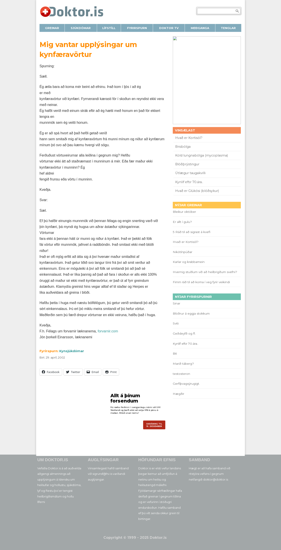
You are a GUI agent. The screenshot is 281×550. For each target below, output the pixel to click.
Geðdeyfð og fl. (184, 333)
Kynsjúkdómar (71, 351)
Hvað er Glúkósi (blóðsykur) (197, 191)
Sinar (176, 303)
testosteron (181, 373)
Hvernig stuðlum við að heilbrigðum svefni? (205, 272)
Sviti (176, 323)
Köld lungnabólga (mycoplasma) (201, 155)
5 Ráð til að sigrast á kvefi (192, 232)
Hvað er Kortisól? (189, 138)
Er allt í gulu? (183, 222)
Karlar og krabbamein (189, 262)
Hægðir (178, 393)
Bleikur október (184, 211)
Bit (175, 353)
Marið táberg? (183, 363)
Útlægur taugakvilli (190, 173)
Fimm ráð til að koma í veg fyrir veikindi (202, 282)
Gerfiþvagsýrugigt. (186, 383)
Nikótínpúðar (182, 252)
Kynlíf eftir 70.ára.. (189, 182)
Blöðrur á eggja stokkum (191, 313)
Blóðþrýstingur (187, 164)
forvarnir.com (108, 331)
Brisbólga (183, 147)
